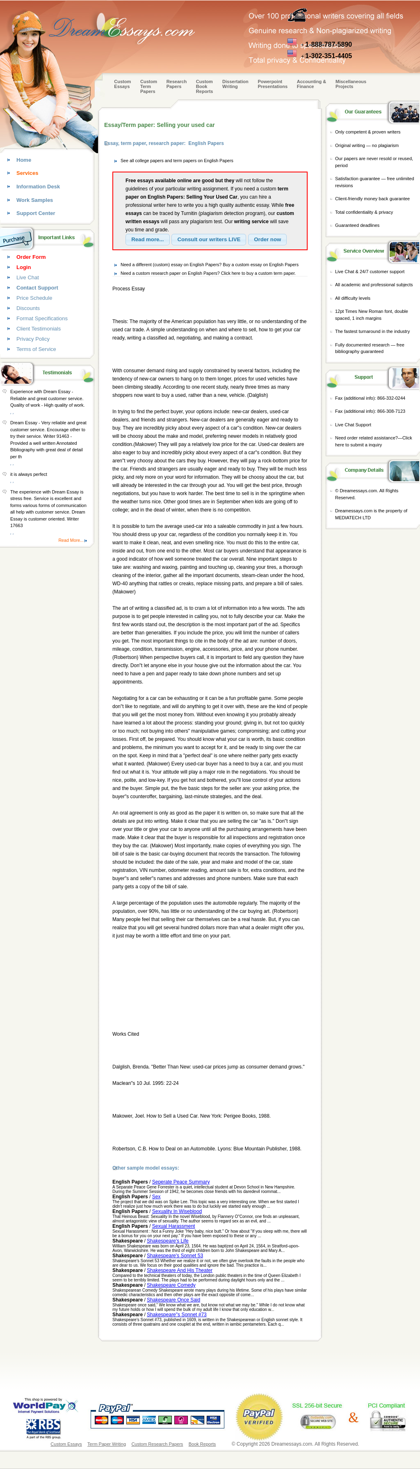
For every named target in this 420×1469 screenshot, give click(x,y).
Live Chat (27, 277)
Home (23, 160)
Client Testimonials (38, 329)
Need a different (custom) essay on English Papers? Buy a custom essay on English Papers (210, 264)
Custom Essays (122, 84)
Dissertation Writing (235, 84)
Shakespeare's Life (168, 1241)
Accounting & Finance (311, 84)
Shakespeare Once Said (173, 1300)
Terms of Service (36, 349)
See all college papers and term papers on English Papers (177, 160)
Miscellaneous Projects (351, 84)
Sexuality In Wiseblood (177, 1211)
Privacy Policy (33, 339)
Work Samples (34, 200)
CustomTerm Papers (148, 86)
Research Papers (177, 84)
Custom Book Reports (204, 86)
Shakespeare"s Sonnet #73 (177, 1314)
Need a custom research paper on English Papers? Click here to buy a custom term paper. (208, 273)
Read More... (71, 540)
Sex (156, 1197)
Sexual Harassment (173, 1226)
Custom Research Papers (157, 1444)
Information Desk (38, 186)
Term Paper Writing (106, 1444)
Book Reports (202, 1444)
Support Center (35, 213)
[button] (148, 239)
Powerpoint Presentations (273, 84)
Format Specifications (42, 318)
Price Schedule (34, 298)
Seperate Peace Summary (181, 1182)
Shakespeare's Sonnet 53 (175, 1255)
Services (27, 173)
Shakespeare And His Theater (179, 1270)
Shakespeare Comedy (171, 1285)
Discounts (28, 308)
